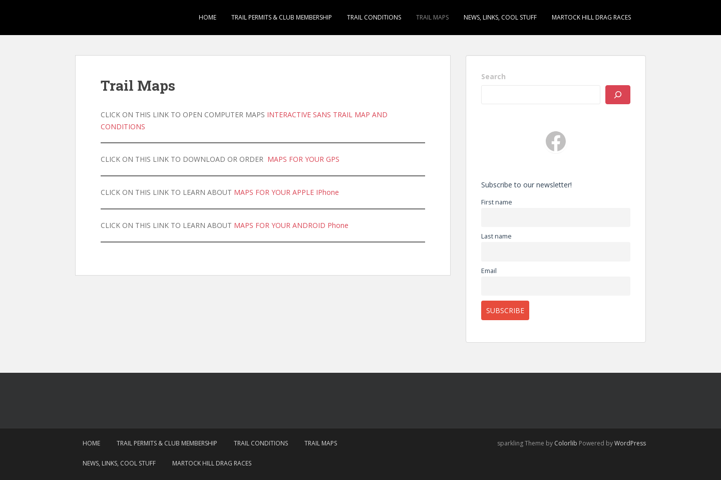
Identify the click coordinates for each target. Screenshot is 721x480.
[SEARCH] (617, 94)
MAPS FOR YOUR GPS (303, 159)
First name (496, 202)
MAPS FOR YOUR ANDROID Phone (291, 225)
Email (489, 271)
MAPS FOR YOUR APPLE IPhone (286, 192)
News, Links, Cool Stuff (500, 17)
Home (207, 17)
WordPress (630, 443)
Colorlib (565, 443)
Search (493, 76)
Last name (496, 236)
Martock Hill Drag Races (591, 17)
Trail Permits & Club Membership (281, 17)
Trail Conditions (374, 17)
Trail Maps (432, 17)
